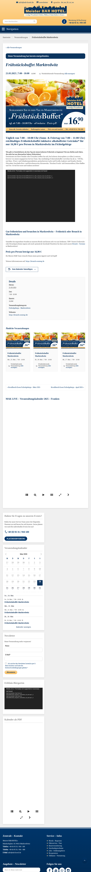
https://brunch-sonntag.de (35, 261)
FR (67, 2)
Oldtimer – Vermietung (57, 856)
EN (65, 2)
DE (62, 2)
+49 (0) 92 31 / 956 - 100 (17, 846)
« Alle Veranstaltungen (14, 47)
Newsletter (43, 2)
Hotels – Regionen (55, 841)
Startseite (6, 37)
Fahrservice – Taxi (55, 843)
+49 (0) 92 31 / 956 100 (18, 532)
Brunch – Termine (78, 244)
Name (7, 646)
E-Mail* (7, 655)
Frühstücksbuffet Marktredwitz (17, 602)
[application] (40, 196)
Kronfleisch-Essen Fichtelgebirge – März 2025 (23, 387)
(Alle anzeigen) (69, 74)
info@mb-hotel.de (26, 2)
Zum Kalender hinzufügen (22, 269)
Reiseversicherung (55, 846)
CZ (70, 2)
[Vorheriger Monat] (6, 554)
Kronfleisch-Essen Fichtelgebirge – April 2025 (67, 387)
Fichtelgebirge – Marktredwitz (19, 308)
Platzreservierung (16, 538)
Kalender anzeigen (23, 627)
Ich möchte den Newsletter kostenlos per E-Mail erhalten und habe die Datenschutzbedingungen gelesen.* (20, 666)
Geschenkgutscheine (56, 848)
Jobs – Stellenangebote (57, 851)
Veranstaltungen (21, 37)
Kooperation (53, 853)
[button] (12, 29)
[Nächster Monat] (41, 554)
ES (73, 2)
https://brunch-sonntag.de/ (18, 315)
